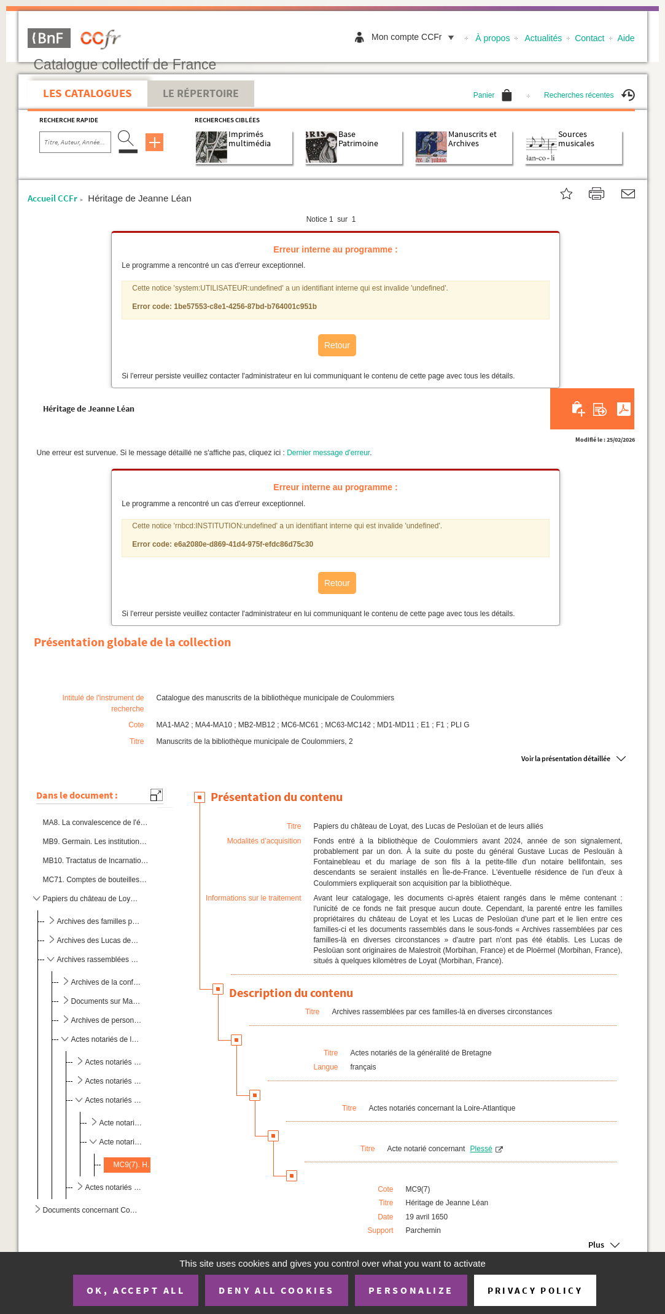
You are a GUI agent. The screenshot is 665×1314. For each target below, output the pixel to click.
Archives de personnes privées (106, 1020)
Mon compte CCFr (415, 37)
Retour (337, 345)
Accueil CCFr (52, 198)
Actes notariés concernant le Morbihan (114, 1187)
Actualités (543, 38)
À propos (492, 38)
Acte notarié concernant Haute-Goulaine (121, 1123)
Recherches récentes (589, 95)
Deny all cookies (276, 1290)
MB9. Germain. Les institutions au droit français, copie (96, 841)
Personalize (411, 1290)
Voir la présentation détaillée (565, 758)
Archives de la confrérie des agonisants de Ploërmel (106, 982)
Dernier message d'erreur (328, 452)
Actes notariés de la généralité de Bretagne (106, 1039)
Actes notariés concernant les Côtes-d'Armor (114, 1081)
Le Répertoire (201, 93)
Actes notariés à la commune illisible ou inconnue (114, 1062)
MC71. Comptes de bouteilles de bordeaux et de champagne (96, 879)
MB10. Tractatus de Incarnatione (96, 860)
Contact (589, 38)
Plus (596, 1245)
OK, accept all (136, 1290)
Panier (493, 95)
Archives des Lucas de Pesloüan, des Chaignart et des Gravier (98, 940)
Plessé (481, 1148)
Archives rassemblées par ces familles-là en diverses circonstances (98, 959)
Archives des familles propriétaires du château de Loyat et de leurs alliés (98, 921)
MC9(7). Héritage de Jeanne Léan (135, 1164)
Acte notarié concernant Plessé (121, 1142)
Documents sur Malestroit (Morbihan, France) (106, 1001)
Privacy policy (535, 1290)
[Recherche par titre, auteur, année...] (75, 142)
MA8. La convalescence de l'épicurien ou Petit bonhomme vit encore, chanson (96, 822)
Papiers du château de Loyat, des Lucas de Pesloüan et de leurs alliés (91, 898)
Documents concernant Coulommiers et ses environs (91, 1210)
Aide (625, 38)
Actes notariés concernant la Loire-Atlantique (114, 1100)
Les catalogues (87, 92)
